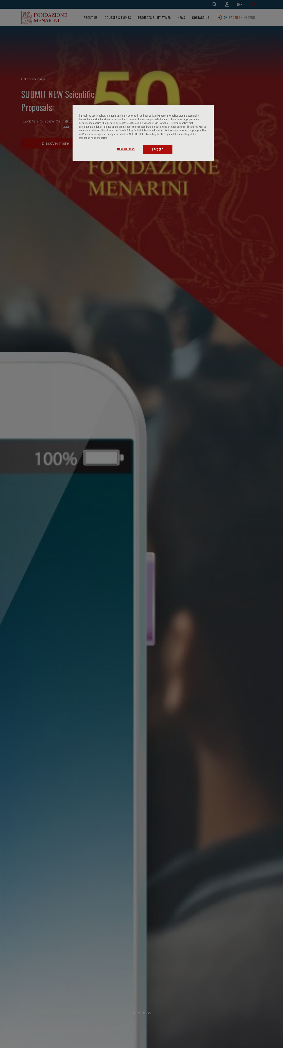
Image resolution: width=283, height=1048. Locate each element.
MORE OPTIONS (126, 149)
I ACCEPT (157, 149)
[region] (143, 133)
